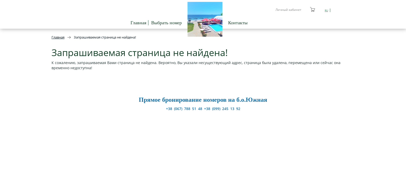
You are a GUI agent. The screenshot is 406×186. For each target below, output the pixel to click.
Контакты (238, 22)
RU (326, 10)
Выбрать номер (166, 22)
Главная (138, 22)
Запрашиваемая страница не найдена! (105, 37)
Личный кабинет (288, 9)
